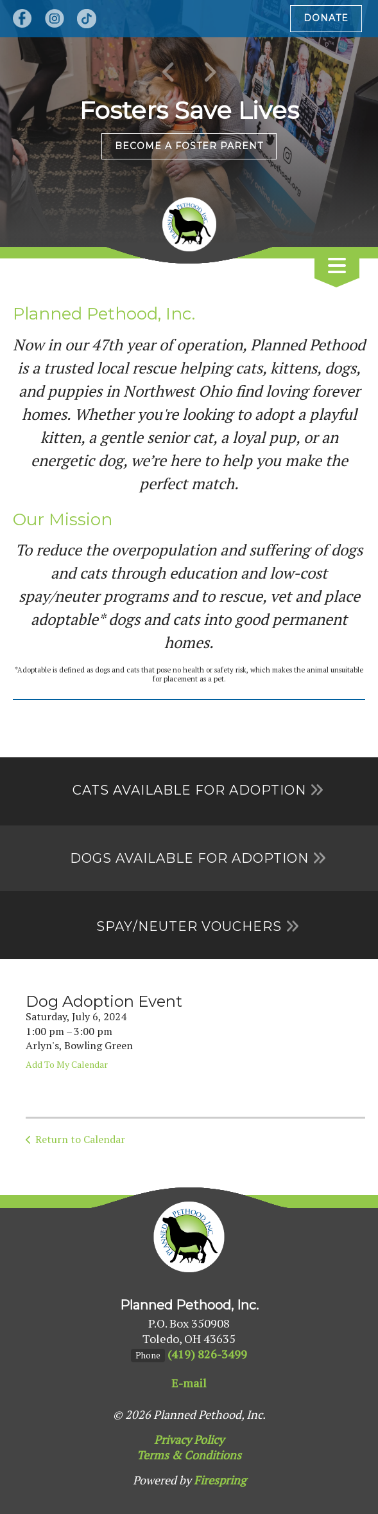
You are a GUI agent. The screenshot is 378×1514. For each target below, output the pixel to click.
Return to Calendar (80, 1139)
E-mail (189, 1383)
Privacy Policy (189, 1439)
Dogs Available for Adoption (189, 858)
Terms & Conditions (189, 1455)
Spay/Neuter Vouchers (189, 926)
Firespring (220, 1480)
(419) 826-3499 (207, 1354)
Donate (326, 18)
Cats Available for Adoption (189, 790)
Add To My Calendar (67, 1064)
